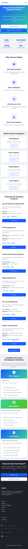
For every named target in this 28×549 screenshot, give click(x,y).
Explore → (14, 145)
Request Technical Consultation (14, 30)
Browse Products (14, 26)
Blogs (2, 509)
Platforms (3, 503)
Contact (3, 511)
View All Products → (14, 350)
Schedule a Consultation (14, 479)
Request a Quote (14, 474)
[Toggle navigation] (26, 2)
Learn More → (14, 159)
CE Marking (4, 519)
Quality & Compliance (6, 505)
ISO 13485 (3, 517)
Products (3, 501)
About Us (3, 507)
